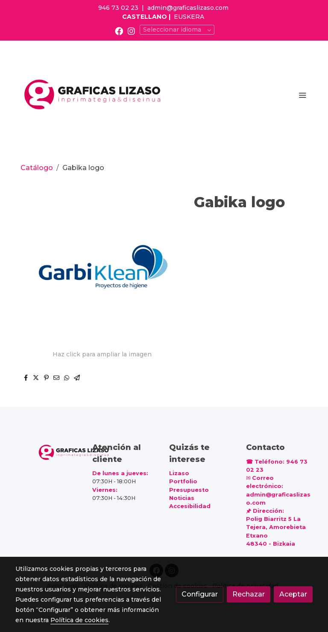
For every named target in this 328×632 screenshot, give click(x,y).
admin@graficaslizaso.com (187, 8)
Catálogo (36, 168)
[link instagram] (131, 30)
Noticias (181, 498)
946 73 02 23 (118, 8)
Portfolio (183, 481)
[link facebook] (119, 30)
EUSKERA (189, 17)
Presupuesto (189, 490)
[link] (93, 95)
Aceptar (293, 594)
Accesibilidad (190, 506)
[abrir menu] (302, 95)
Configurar (200, 594)
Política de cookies (79, 620)
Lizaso (179, 473)
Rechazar (248, 594)
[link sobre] (49, 452)
